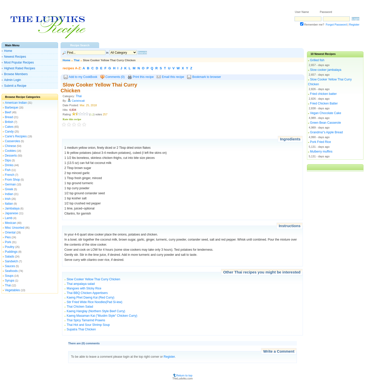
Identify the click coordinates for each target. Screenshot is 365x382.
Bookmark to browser (206, 77)
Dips (8, 160)
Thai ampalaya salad (81, 284)
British (9, 122)
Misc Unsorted (14, 227)
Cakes (9, 127)
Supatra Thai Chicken (81, 329)
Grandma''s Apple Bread (326, 132)
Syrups (9, 280)
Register (354, 24)
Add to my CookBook (83, 77)
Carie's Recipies (16, 136)
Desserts (11, 155)
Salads (9, 256)
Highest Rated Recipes (19, 68)
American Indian (16, 102)
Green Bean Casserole (325, 122)
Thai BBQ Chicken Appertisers (87, 293)
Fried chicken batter (323, 94)
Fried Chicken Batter (324, 103)
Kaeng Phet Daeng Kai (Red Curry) (90, 297)
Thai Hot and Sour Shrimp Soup (88, 325)
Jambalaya (12, 208)
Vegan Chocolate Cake (325, 113)
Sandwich (11, 261)
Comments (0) (115, 77)
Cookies (10, 151)
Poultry (9, 247)
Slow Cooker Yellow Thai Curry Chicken (93, 279)
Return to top (184, 375)
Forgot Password (336, 24)
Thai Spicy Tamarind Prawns (86, 320)
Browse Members (16, 74)
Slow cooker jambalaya (325, 70)
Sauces (10, 266)
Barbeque (11, 107)
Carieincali (78, 100)
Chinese (10, 146)
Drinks (9, 165)
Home (8, 51)
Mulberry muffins (321, 151)
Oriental (10, 232)
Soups (9, 276)
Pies (8, 237)
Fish (8, 170)
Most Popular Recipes (19, 62)
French (9, 175)
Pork (8, 242)
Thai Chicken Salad (80, 306)
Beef (8, 112)
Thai (8, 285)
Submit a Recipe (15, 86)
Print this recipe (143, 77)
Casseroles (12, 141)
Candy (9, 131)
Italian (9, 203)
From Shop (12, 179)
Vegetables (12, 290)
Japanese (11, 213)
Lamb (8, 218)
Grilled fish (317, 60)
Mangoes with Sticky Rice (84, 288)
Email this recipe (173, 77)
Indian (9, 194)
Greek (9, 189)
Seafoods (11, 271)
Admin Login (12, 80)
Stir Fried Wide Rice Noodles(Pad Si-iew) (94, 302)
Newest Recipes (15, 56)
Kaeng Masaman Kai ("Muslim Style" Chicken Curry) (102, 315)
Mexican (10, 223)
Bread (9, 117)
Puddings (11, 251)
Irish (8, 199)
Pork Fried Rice (320, 142)
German (10, 184)
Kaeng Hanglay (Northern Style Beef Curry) (96, 311)
